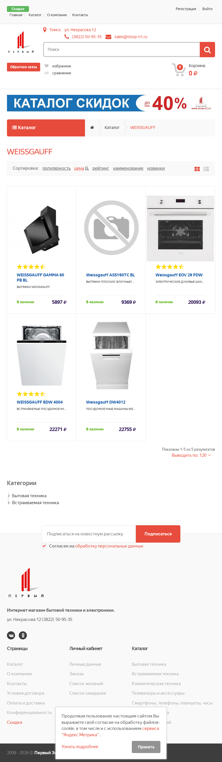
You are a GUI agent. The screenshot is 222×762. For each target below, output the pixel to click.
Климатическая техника (156, 683)
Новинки (156, 168)
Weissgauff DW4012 (105, 402)
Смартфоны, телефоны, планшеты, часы (172, 703)
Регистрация (186, 9)
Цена (79, 168)
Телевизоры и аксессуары (158, 693)
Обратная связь (23, 67)
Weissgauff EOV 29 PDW (179, 275)
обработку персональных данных (108, 546)
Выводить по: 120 (189, 455)
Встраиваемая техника (35, 502)
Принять (146, 747)
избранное (58, 66)
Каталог (35, 15)
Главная (16, 15)
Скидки (18, 9)
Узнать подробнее (80, 746)
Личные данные (85, 664)
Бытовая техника (29, 495)
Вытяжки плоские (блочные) (109, 281)
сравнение (58, 73)
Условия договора (25, 693)
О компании (57, 15)
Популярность (56, 168)
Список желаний (86, 683)
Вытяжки (24, 286)
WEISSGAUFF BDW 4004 (40, 402)
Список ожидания (87, 693)
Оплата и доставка (26, 703)
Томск (55, 29)
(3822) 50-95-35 (87, 36)
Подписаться (158, 534)
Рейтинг (100, 168)
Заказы (76, 673)
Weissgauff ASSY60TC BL (110, 275)
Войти (207, 9)
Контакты (80, 15)
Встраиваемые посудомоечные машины (50, 408)
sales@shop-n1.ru (130, 36)
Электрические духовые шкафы (181, 281)
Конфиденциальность (29, 712)
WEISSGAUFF (143, 127)
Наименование (128, 168)
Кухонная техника (150, 712)
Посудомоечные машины (107, 408)
